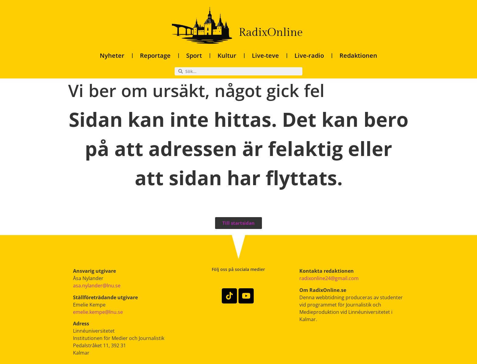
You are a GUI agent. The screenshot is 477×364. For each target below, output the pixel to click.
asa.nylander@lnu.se (96, 285)
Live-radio (309, 55)
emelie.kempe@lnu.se (98, 312)
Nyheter (112, 55)
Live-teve (265, 55)
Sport (194, 55)
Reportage (155, 55)
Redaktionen (358, 55)
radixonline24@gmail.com (329, 278)
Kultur (227, 55)
